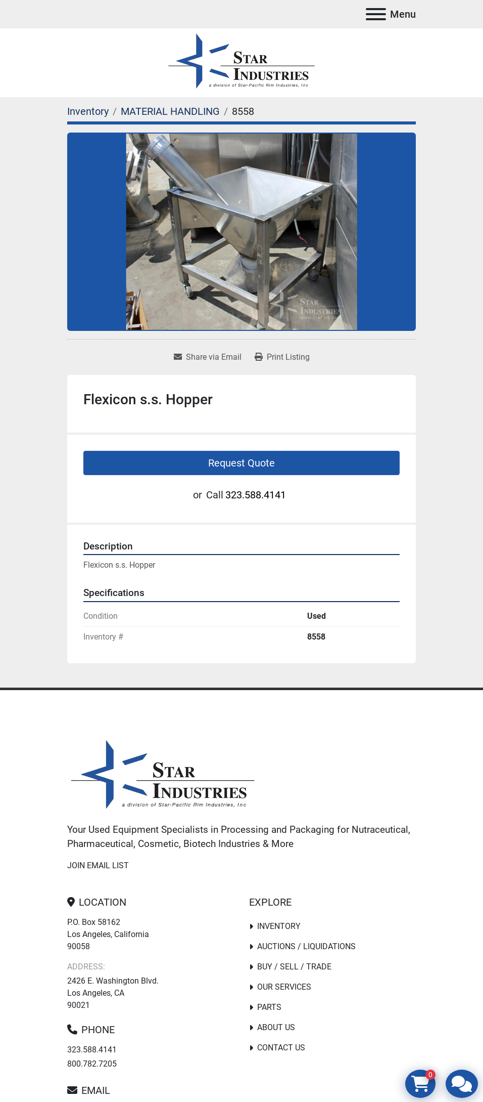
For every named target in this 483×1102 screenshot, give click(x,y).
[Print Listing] (282, 357)
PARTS (269, 1007)
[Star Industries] (162, 776)
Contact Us (281, 1047)
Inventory (279, 926)
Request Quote (241, 463)
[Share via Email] (207, 357)
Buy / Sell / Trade (294, 966)
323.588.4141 (255, 495)
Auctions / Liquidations (306, 946)
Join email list (98, 865)
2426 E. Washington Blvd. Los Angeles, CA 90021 (113, 993)
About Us (276, 1027)
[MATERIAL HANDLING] (170, 111)
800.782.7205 (92, 1064)
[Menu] (376, 14)
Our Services (284, 987)
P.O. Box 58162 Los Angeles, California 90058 (108, 934)
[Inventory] (88, 111)
